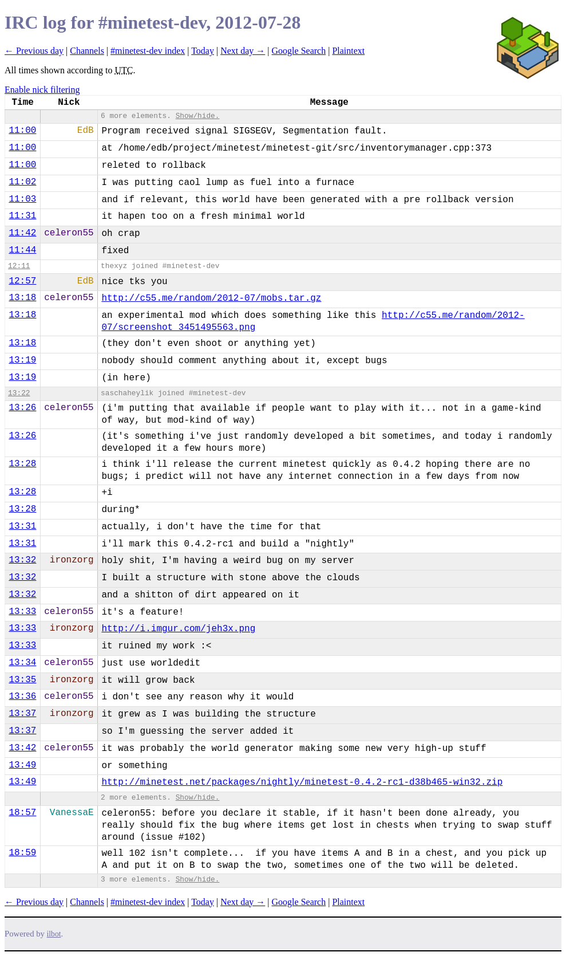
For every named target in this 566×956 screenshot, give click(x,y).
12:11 (19, 266)
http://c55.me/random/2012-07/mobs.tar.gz (211, 298)
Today (202, 51)
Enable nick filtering (42, 90)
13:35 (22, 680)
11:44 (22, 250)
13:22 (19, 393)
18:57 (22, 813)
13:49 (22, 765)
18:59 (22, 853)
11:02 (22, 182)
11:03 (22, 199)
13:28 (22, 464)
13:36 (22, 696)
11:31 (22, 216)
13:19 (22, 360)
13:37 (22, 714)
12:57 (22, 281)
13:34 (22, 663)
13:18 (22, 298)
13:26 (22, 408)
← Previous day (34, 51)
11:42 (22, 233)
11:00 (22, 130)
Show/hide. (198, 116)
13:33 (22, 612)
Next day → (242, 51)
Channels (87, 51)
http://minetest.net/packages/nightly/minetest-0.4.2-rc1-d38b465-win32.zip (301, 782)
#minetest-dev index (147, 51)
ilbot (54, 934)
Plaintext (348, 51)
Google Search (299, 51)
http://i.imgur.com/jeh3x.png (178, 629)
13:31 (22, 526)
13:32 (22, 560)
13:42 (22, 748)
